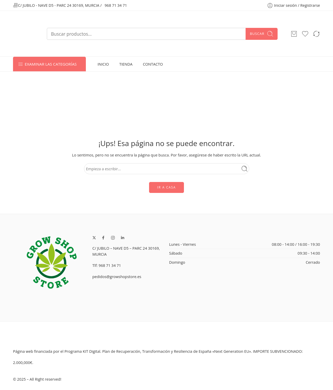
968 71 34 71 (116, 5)
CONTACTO (153, 64)
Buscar (261, 33)
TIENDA (125, 64)
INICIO (103, 64)
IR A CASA (166, 187)
